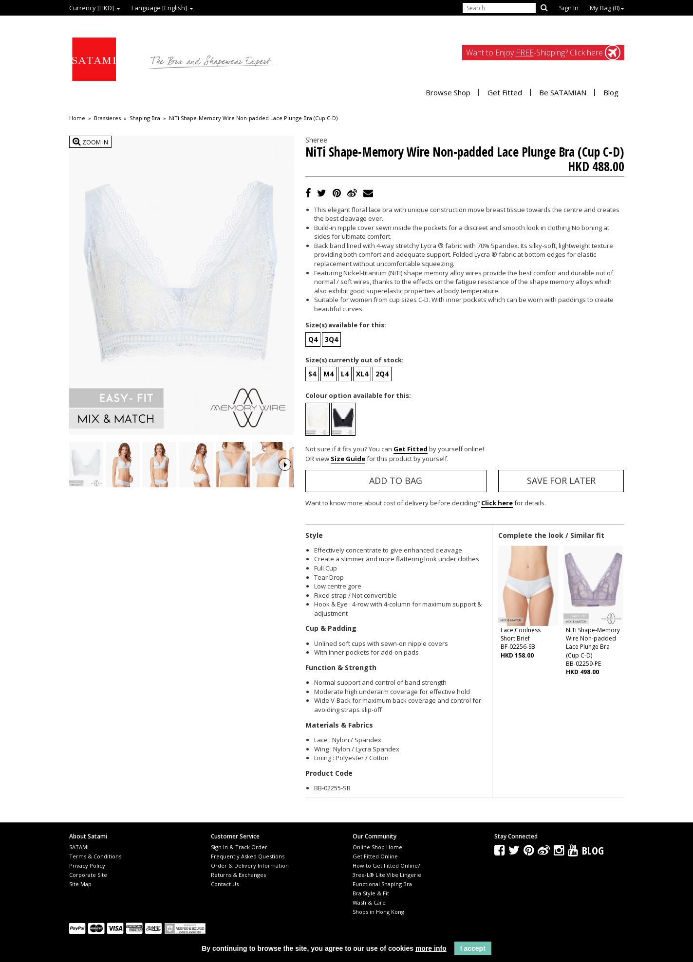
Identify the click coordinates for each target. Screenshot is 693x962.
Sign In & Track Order (239, 847)
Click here (497, 503)
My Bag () (607, 7)
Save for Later (561, 480)
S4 (312, 373)
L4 (345, 373)
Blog (610, 92)
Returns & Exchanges (238, 874)
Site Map (80, 884)
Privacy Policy (87, 865)
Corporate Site (88, 874)
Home (77, 118)
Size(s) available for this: (345, 325)
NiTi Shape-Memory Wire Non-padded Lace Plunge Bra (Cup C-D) (253, 118)
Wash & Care (369, 902)
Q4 (313, 339)
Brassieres (107, 118)
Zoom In (90, 141)
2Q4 (382, 373)
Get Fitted (504, 92)
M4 (328, 373)
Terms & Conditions (95, 856)
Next (285, 478)
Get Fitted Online (375, 856)
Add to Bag (395, 480)
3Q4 (331, 339)
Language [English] (162, 7)
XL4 (362, 373)
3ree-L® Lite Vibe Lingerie (387, 874)
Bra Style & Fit (371, 893)
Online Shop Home (377, 847)
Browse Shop (448, 92)
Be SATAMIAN (562, 92)
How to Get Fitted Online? (386, 865)
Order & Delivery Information (250, 865)
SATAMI (79, 847)
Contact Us (225, 884)
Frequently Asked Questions (247, 856)
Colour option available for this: (358, 395)
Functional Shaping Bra (382, 884)
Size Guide (348, 458)
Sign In (569, 7)
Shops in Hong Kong (378, 911)
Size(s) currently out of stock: (354, 360)
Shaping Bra (145, 118)
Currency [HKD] (94, 7)
